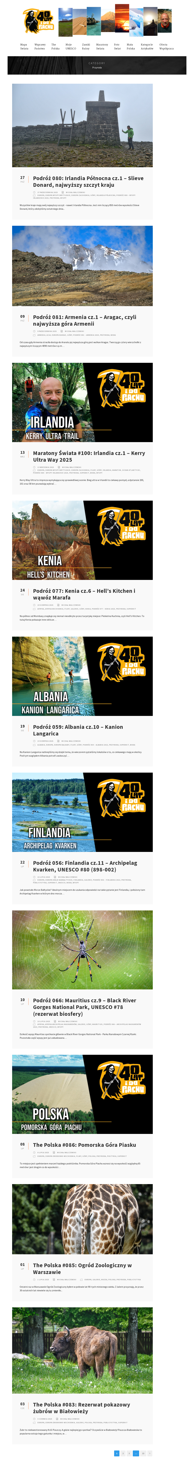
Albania (41, 745)
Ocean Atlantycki (131, 470)
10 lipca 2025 (43, 1021)
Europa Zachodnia (80, 195)
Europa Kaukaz (59, 335)
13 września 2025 (45, 467)
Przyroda (54, 198)
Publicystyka (40, 883)
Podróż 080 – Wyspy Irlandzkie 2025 (50, 473)
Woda (113, 335)
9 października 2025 (47, 331)
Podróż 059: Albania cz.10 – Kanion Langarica (78, 730)
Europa (40, 195)
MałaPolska (131, 47)
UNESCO (61, 883)
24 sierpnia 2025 (45, 605)
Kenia (88, 609)
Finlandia (78, 880)
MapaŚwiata (24, 47)
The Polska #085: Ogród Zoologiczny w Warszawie (82, 1268)
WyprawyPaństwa (40, 47)
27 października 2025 (47, 192)
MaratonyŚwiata (102, 47)
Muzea (104, 1280)
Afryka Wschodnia (54, 609)
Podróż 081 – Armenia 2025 (86, 335)
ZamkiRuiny (86, 47)
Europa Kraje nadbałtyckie (58, 880)
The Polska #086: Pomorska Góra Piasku (84, 1144)
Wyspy (63, 198)
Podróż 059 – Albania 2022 (95, 745)
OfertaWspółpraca (166, 47)
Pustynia (111, 1156)
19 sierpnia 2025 (45, 741)
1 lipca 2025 (43, 1280)
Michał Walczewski (75, 192)
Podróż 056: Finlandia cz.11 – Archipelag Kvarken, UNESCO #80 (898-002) (85, 866)
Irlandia (107, 470)
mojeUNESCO (71, 47)
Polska (91, 1156)
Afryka (40, 609)
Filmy (93, 470)
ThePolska (56, 47)
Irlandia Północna (105, 195)
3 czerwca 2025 (44, 1419)
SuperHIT (84, 473)
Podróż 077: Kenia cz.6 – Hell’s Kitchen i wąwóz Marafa (84, 594)
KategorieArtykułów (147, 47)
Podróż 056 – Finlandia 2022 (106, 880)
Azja (49, 335)
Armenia (41, 335)
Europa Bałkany (61, 745)
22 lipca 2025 (43, 877)
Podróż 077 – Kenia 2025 (103, 609)
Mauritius (97, 1024)
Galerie (74, 609)
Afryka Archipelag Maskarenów (61, 1024)
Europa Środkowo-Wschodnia (60, 1156)
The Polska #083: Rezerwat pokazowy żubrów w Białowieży (81, 1408)
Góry (92, 195)
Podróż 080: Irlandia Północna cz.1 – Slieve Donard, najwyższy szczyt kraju (88, 181)
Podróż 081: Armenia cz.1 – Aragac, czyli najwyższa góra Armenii (84, 320)
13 (143, 1453)
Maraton (116, 470)
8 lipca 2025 (43, 1152)
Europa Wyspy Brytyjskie (57, 195)
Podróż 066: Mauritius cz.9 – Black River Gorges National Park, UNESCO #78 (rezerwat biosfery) (84, 1007)
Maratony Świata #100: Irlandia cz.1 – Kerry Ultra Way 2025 (89, 456)
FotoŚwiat (117, 47)
